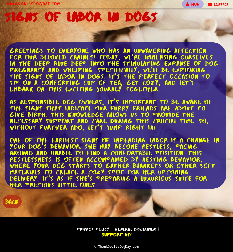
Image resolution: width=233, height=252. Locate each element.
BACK (12, 201)
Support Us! (116, 234)
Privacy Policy (93, 228)
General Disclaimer (135, 228)
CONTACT (218, 4)
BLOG (192, 4)
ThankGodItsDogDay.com (32, 3)
